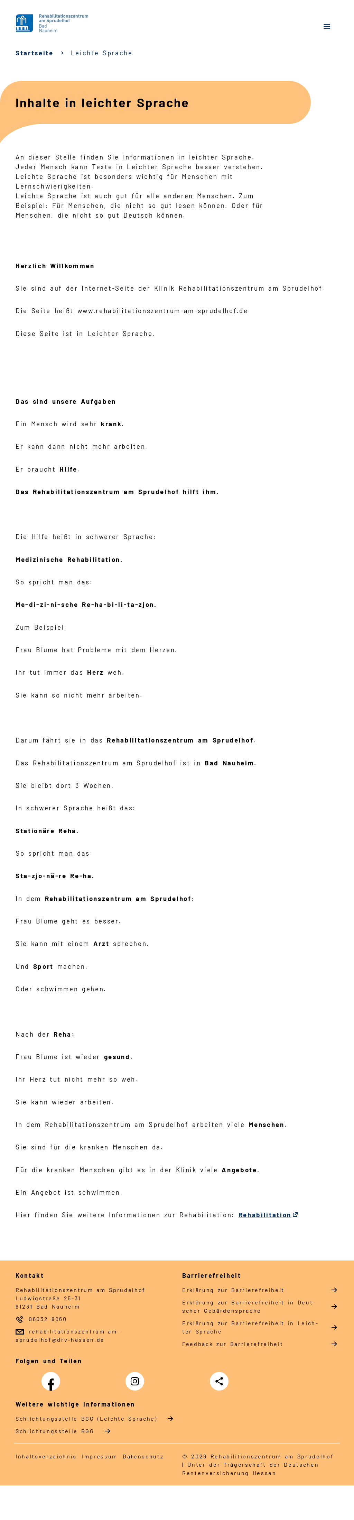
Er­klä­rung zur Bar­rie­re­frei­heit (233, 1289)
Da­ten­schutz (143, 1456)
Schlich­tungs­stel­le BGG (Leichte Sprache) (86, 1418)
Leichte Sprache (102, 53)
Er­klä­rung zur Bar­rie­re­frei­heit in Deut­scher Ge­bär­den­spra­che (248, 1306)
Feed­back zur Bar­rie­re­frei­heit (232, 1343)
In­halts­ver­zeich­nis (46, 1456)
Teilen (221, 1381)
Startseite (35, 53)
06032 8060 (48, 1319)
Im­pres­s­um (100, 1456)
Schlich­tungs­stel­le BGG (55, 1431)
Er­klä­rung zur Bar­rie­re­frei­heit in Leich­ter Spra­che (250, 1327)
